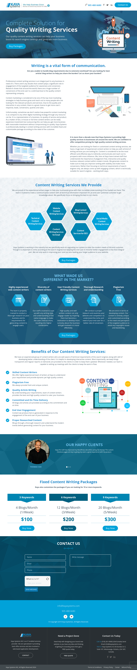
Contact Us (123, 5)
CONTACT (25, 655)
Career (117, 667)
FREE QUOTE (68, 656)
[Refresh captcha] (47, 579)
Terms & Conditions (95, 667)
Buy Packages (16, 46)
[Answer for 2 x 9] (37, 583)
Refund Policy (126, 667)
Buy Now (26, 528)
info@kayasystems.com (68, 605)
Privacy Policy (108, 667)
